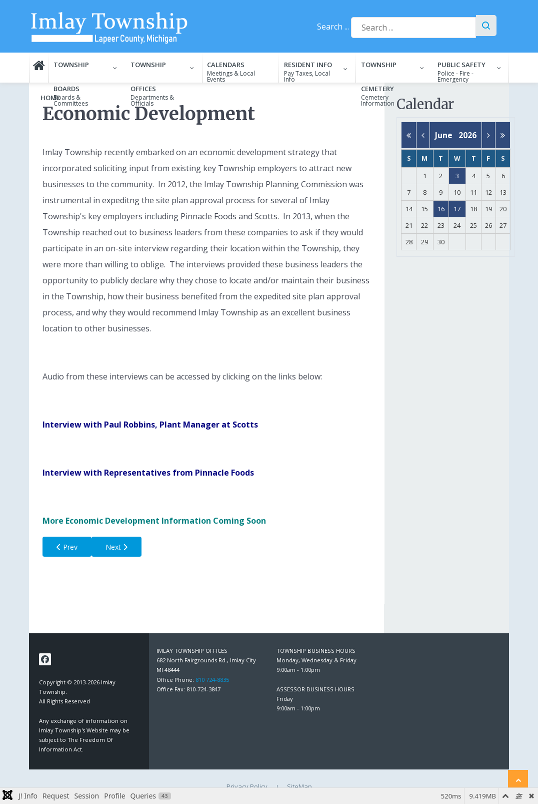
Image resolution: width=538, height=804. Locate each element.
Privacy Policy (247, 786)
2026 (467, 135)
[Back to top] (518, 779)
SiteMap (299, 786)
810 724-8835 (212, 679)
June (446, 135)
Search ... (333, 26)
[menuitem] (38, 68)
